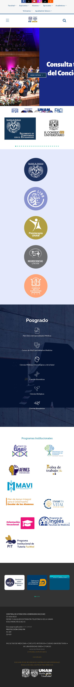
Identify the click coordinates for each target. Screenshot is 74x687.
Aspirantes (24, 5)
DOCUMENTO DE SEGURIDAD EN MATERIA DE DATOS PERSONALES (37, 662)
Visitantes (27, 11)
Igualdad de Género (43, 11)
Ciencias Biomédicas (37, 379)
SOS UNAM (27, 627)
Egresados (48, 5)
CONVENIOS (37, 657)
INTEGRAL (31, 652)
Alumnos (36, 5)
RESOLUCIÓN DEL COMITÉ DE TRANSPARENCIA (37, 665)
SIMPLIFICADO (41, 652)
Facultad (12, 5)
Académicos (61, 5)
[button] (15, 146)
